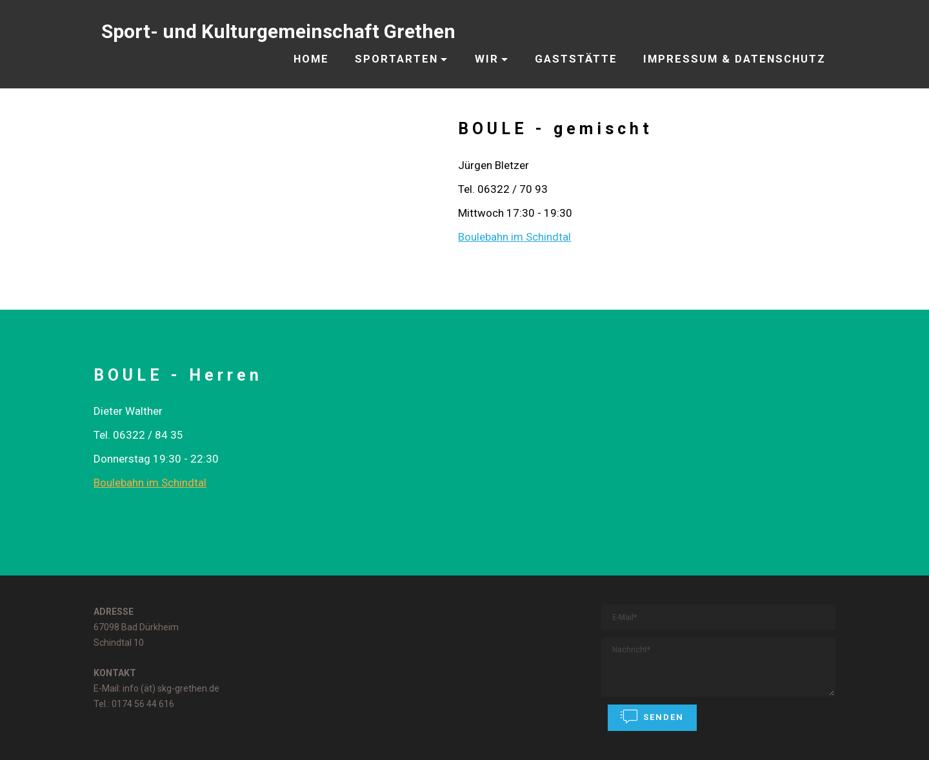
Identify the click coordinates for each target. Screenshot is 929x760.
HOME (311, 58)
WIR (487, 58)
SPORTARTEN (396, 58)
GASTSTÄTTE (576, 58)
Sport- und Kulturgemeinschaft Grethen (278, 31)
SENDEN (652, 716)
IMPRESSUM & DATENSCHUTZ (734, 58)
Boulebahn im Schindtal (514, 236)
